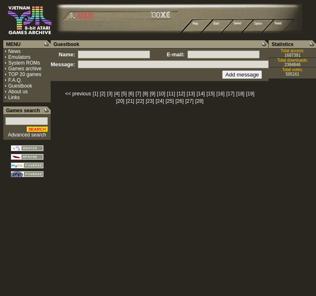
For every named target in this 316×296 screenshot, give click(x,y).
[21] (130, 101)
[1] (95, 94)
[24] (160, 101)
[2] (102, 94)
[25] (170, 101)
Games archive (25, 69)
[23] (150, 101)
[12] (181, 94)
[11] (171, 94)
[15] (210, 94)
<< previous (78, 94)
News (14, 51)
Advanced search (27, 135)
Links (14, 97)
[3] (109, 94)
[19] (250, 94)
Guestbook (20, 86)
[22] (140, 101)
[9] (152, 94)
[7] (138, 94)
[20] (120, 101)
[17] (230, 94)
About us (18, 92)
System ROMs (24, 63)
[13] (191, 94)
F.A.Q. (15, 80)
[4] (116, 94)
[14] (201, 94)
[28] (199, 101)
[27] (189, 101)
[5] (123, 94)
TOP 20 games (24, 74)
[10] (161, 94)
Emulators (19, 57)
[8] (145, 94)
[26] (180, 101)
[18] (240, 94)
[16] (220, 94)
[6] (131, 94)
